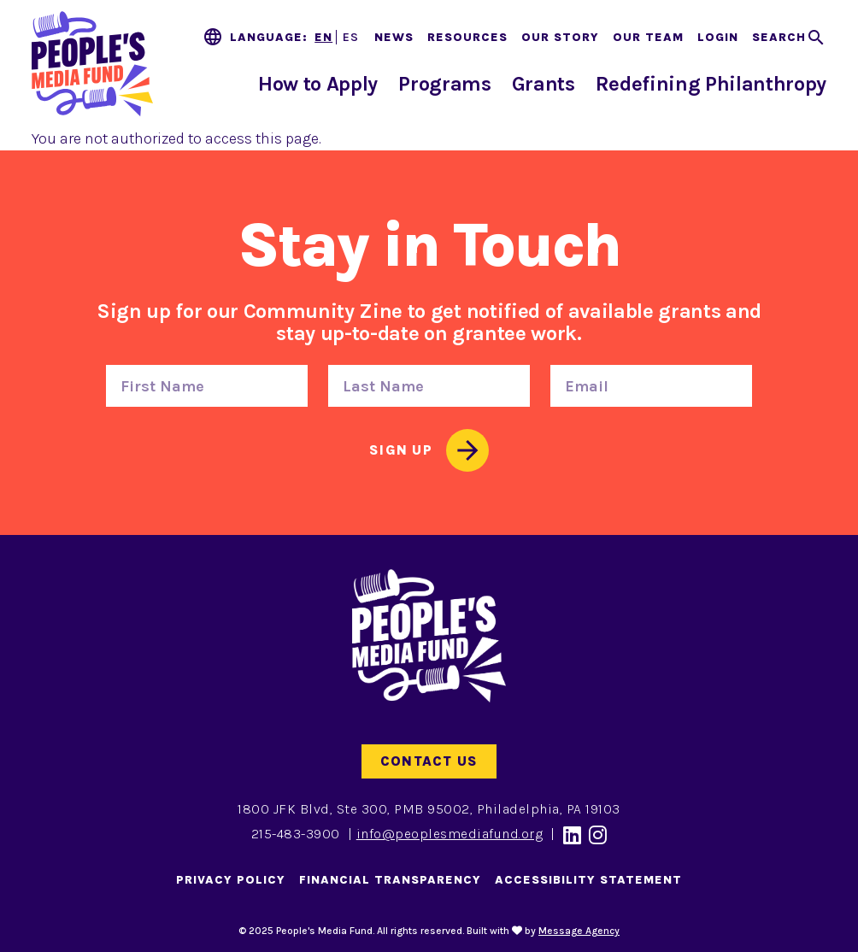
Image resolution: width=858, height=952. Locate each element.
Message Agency (579, 931)
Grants (543, 84)
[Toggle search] (789, 37)
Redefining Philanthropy (711, 84)
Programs (444, 84)
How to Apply (318, 84)
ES (351, 37)
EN (323, 37)
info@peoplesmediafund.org (450, 834)
